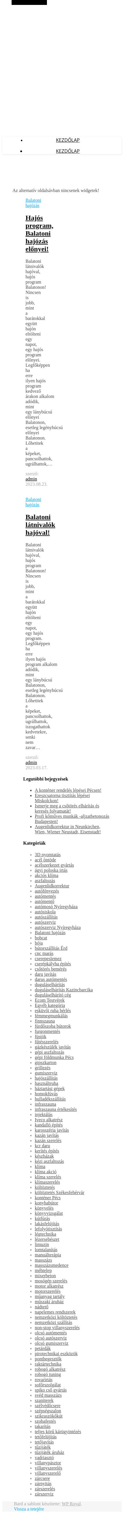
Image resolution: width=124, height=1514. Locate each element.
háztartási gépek (50, 1088)
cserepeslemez (48, 958)
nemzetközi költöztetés (56, 1317)
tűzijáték (43, 1447)
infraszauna (45, 1104)
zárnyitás (43, 1483)
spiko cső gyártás (51, 1390)
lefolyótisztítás (48, 1228)
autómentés (45, 896)
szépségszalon (48, 1410)
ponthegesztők (48, 1358)
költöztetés (45, 1187)
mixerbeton (45, 1275)
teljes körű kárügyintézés (58, 1431)
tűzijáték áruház (49, 1452)
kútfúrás (42, 1218)
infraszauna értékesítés (56, 1109)
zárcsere (42, 1478)
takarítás (42, 1426)
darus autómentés (51, 979)
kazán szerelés (48, 1140)
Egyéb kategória (50, 1005)
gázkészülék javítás (53, 1046)
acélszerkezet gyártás (54, 865)
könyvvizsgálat (49, 1213)
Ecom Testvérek (50, 1000)
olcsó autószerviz (51, 1338)
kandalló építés (49, 1124)
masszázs (43, 1260)
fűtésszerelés (47, 1041)
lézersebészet (47, 1239)
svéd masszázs (48, 1395)
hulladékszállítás (50, 1098)
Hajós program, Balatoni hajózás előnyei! (39, 233)
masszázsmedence (51, 1265)
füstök (40, 1036)
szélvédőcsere (48, 1405)
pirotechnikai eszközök (56, 1353)
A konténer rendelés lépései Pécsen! (68, 790)
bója (39, 943)
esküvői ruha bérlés (53, 1010)
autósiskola (45, 911)
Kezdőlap (68, 140)
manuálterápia (48, 1254)
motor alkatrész (49, 1286)
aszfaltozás (45, 880)
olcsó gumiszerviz (51, 1343)
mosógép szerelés (51, 1280)
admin (31, 478)
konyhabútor (46, 1202)
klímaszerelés (47, 1182)
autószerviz (45, 922)
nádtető (41, 1306)
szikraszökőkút (49, 1416)
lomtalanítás (46, 1249)
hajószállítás (46, 1078)
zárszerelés (45, 1488)
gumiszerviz (46, 1072)
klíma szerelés (48, 1176)
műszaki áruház (49, 1301)
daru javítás (45, 974)
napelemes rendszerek (55, 1312)
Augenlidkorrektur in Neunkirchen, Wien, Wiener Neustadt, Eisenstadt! (68, 829)
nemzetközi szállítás (53, 1322)
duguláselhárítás (50, 984)
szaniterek (44, 1400)
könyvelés (44, 1208)
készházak (44, 1156)
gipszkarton (45, 1062)
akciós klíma (46, 875)
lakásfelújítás (47, 1223)
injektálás (43, 1114)
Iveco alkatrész (49, 1119)
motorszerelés (48, 1291)
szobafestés (45, 1421)
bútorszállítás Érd (51, 948)
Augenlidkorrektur (52, 885)
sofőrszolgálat (48, 1384)
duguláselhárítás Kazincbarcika (64, 989)
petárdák (43, 1348)
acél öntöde (45, 859)
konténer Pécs (48, 1197)
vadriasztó (44, 1457)
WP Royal (71, 1503)
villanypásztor (48, 1462)
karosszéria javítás (52, 1130)
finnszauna (45, 1020)
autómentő (44, 901)
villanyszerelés (48, 1467)
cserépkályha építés (53, 963)
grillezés (42, 1067)
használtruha (46, 1083)
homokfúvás (46, 1093)
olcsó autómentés (51, 1332)
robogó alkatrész (50, 1369)
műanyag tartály (50, 1296)
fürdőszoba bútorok (53, 1026)
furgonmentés (47, 1031)
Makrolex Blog (15, 5)
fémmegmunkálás (51, 1015)
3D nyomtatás (48, 854)
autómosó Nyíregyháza (56, 906)
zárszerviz (44, 1493)
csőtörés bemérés (51, 968)
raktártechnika (48, 1364)
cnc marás (44, 953)
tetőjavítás (44, 1441)
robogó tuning (48, 1374)
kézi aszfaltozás (49, 1161)
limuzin (42, 1244)
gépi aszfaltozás (49, 1052)
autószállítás (46, 917)
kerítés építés (47, 1150)
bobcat (41, 937)
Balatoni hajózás (33, 203)
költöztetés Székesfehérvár (59, 1192)
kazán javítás (47, 1135)
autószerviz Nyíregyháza (58, 927)
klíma (40, 1166)
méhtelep (43, 1270)
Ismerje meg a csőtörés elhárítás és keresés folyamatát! (67, 808)
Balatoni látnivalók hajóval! (40, 524)
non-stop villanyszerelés (57, 1327)
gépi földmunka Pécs (54, 1057)
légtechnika (45, 1234)
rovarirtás (43, 1379)
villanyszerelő (48, 1473)
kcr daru (42, 1145)
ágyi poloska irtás (51, 870)
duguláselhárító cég (53, 994)
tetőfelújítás (46, 1436)
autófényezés (47, 891)
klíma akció (45, 1171)
